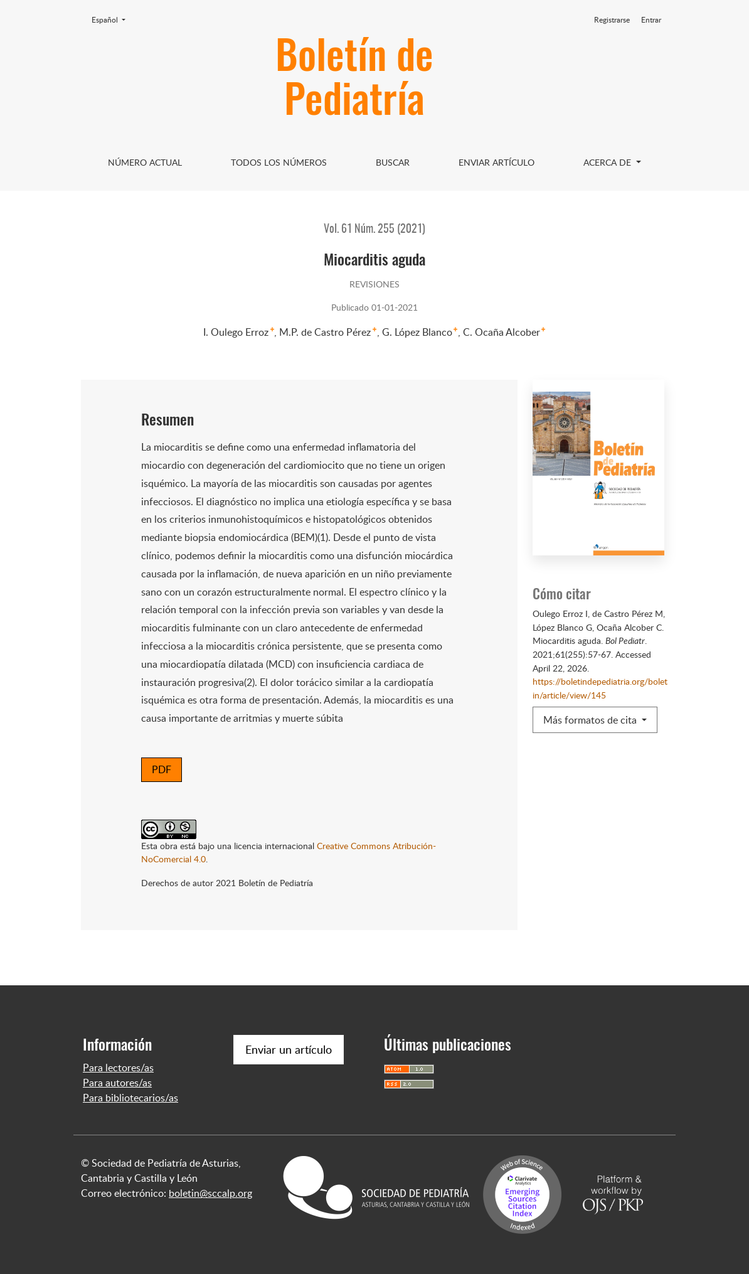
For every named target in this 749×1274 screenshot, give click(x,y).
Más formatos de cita (591, 720)
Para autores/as (117, 1082)
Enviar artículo (496, 162)
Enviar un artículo (288, 1049)
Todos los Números (279, 162)
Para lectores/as (118, 1067)
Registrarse (612, 19)
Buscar (393, 162)
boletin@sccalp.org (210, 1193)
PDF (161, 769)
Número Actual (145, 162)
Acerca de (608, 162)
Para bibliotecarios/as (130, 1098)
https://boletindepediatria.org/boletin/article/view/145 (600, 688)
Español (112, 19)
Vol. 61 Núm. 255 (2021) (374, 229)
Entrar (651, 19)
